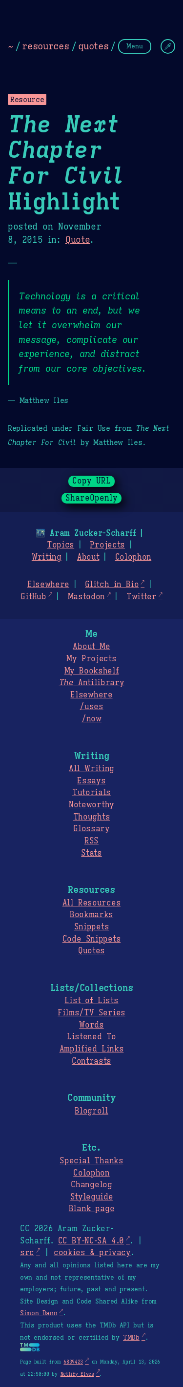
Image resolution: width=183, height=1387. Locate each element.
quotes (93, 46)
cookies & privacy (92, 1253)
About (88, 557)
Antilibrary (91, 683)
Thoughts (91, 817)
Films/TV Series (91, 1013)
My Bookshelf (91, 671)
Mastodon (86, 597)
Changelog (91, 1185)
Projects (107, 545)
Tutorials (91, 793)
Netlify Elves (77, 1374)
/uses (91, 707)
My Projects (91, 659)
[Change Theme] (168, 46)
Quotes (91, 951)
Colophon (133, 557)
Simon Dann (38, 1313)
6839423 (73, 1362)
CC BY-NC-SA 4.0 (91, 1241)
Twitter (141, 597)
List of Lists (91, 1001)
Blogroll (91, 1111)
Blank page (91, 1209)
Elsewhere (48, 584)
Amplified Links (92, 1049)
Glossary (91, 829)
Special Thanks (91, 1161)
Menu (134, 46)
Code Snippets (91, 939)
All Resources (91, 903)
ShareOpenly (91, 498)
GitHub (33, 597)
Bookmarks (91, 915)
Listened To (91, 1037)
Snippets (91, 927)
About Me (91, 646)
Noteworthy (91, 805)
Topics (60, 545)
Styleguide (91, 1197)
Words (91, 1025)
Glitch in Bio (112, 584)
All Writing (91, 769)
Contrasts (91, 1061)
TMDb (131, 1338)
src (27, 1253)
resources (45, 46)
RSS (91, 841)
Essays (91, 781)
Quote (77, 239)
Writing (46, 557)
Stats (91, 853)
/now (91, 719)
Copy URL (91, 481)
